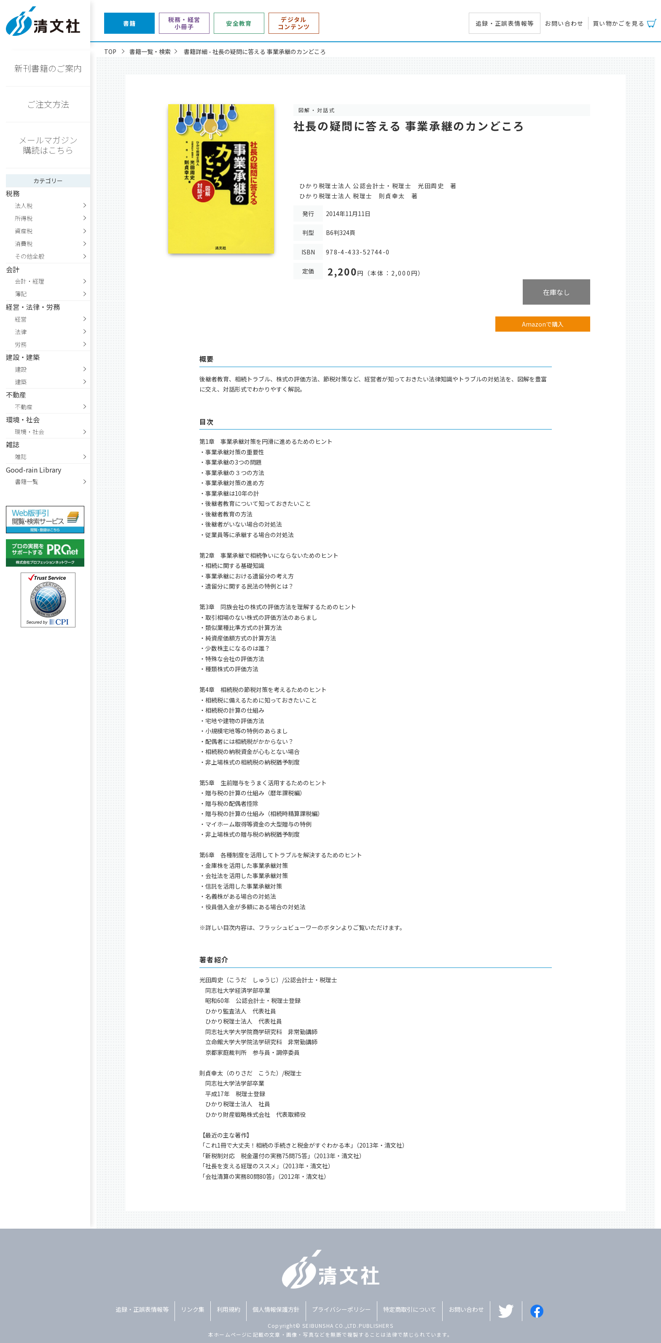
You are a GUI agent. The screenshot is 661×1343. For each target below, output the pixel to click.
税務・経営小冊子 (184, 23)
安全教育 (239, 23)
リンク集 (192, 1309)
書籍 (129, 23)
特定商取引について (409, 1309)
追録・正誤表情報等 (505, 23)
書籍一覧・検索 (150, 51)
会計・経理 (29, 281)
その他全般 (29, 256)
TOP (110, 51)
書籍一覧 (26, 481)
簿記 (21, 293)
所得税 (23, 218)
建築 (21, 382)
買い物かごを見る (619, 23)
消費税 (23, 243)
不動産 (23, 407)
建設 (21, 369)
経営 (21, 319)
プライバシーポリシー (341, 1309)
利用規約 (228, 1309)
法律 (21, 331)
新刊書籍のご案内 (48, 68)
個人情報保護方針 (276, 1309)
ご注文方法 (48, 104)
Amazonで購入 (543, 324)
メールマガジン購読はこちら (48, 145)
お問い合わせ (564, 23)
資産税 (23, 231)
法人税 (23, 205)
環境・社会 (29, 431)
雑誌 (21, 456)
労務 (21, 344)
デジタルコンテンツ (294, 23)
